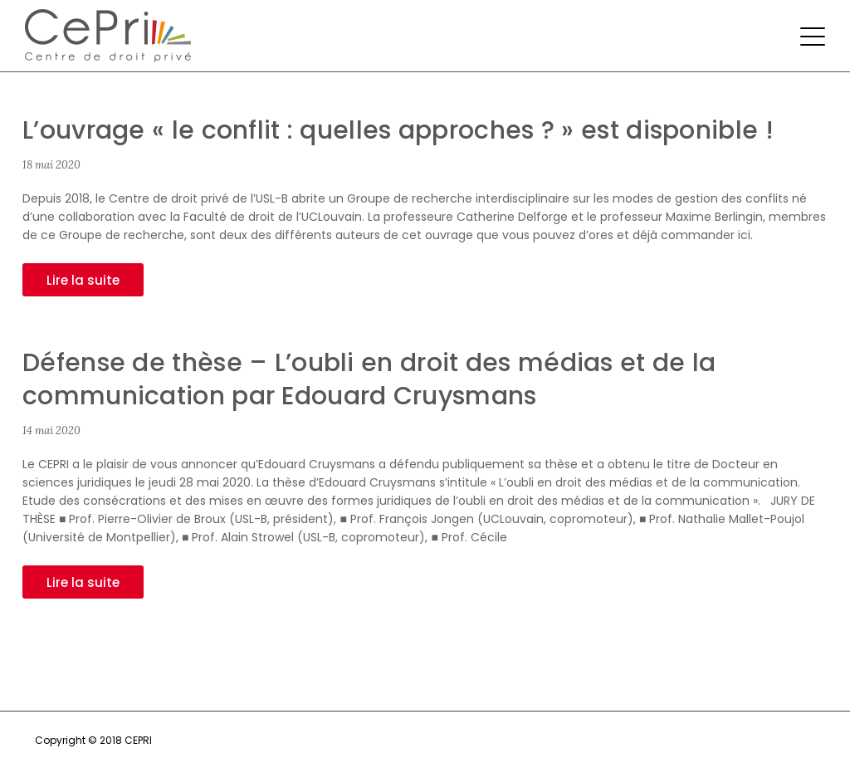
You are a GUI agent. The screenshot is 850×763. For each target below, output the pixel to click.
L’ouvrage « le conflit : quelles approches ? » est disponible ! (398, 130)
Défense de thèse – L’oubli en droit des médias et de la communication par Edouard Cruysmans (369, 379)
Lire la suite (83, 280)
